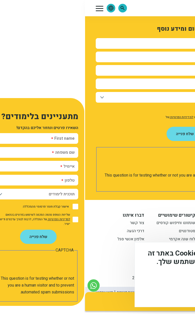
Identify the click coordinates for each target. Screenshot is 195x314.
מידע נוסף (174, 279)
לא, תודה (139, 294)
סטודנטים (102, 231)
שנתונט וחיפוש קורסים (90, 223)
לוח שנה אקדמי (97, 239)
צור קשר (52, 223)
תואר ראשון (152, 223)
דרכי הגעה (50, 231)
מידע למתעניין (147, 215)
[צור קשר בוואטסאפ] (8, 285)
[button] (37, 8)
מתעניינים (154, 231)
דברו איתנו (48, 215)
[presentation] (141, 162)
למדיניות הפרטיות (96, 117)
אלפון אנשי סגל (45, 239)
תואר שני (155, 239)
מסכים (168, 294)
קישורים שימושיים (91, 215)
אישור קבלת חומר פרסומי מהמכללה (153, 109)
